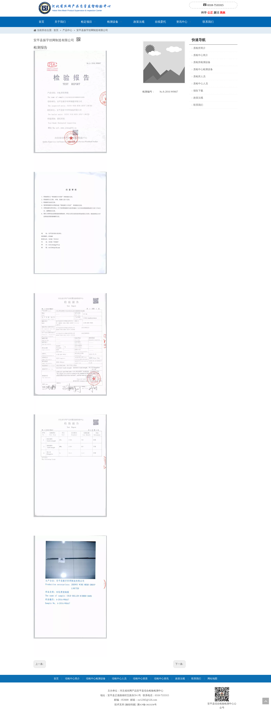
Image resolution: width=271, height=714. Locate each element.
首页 (56, 678)
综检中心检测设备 (95, 678)
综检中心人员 (119, 678)
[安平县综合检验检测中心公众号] (222, 694)
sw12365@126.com (147, 700)
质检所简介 (199, 48)
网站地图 (212, 678)
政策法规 (198, 97)
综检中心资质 (140, 678)
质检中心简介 (200, 55)
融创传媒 (130, 704)
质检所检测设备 (201, 62)
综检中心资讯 (161, 678)
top (265, 701)
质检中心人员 (200, 83)
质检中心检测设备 (203, 69)
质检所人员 (199, 76)
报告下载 (198, 90)
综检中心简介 (72, 678)
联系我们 (198, 105)
